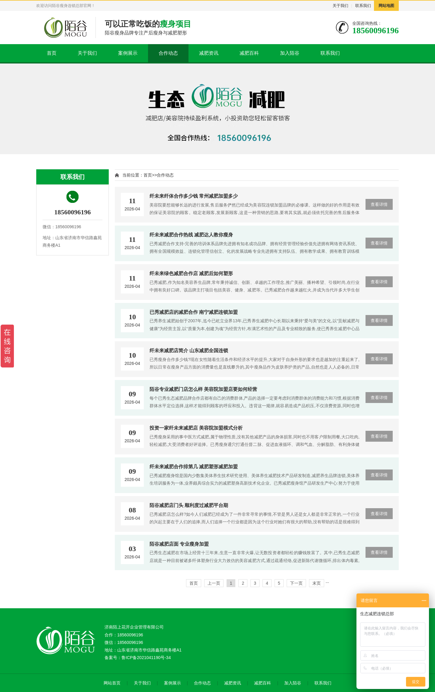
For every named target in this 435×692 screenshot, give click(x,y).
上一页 (214, 583)
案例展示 (127, 53)
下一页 (296, 583)
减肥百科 (249, 53)
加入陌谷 (289, 53)
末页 (316, 583)
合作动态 (168, 53)
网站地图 (386, 5)
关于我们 (340, 5)
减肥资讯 (208, 53)
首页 (51, 53)
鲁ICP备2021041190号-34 (146, 657)
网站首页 (112, 683)
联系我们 (363, 5)
